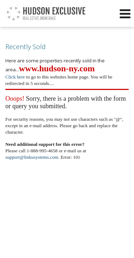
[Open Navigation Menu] (125, 13)
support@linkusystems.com (31, 157)
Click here (15, 77)
